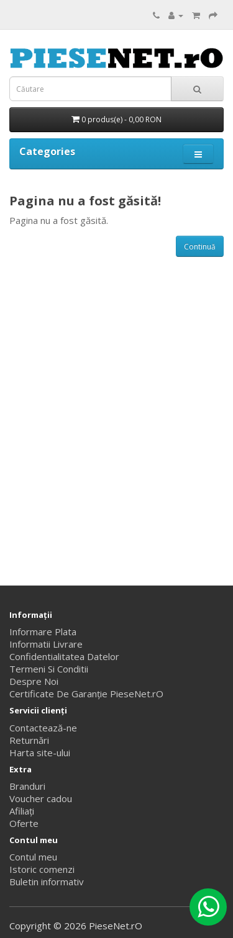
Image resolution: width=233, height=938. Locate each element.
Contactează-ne (43, 727)
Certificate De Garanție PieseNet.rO (86, 693)
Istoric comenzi (42, 869)
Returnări (29, 740)
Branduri (27, 786)
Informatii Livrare (46, 644)
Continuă (200, 246)
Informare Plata (42, 631)
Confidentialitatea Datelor (64, 656)
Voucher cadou (40, 798)
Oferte (24, 823)
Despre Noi (33, 681)
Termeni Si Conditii (48, 669)
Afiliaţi (21, 811)
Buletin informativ (46, 881)
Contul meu (33, 857)
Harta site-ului (39, 752)
